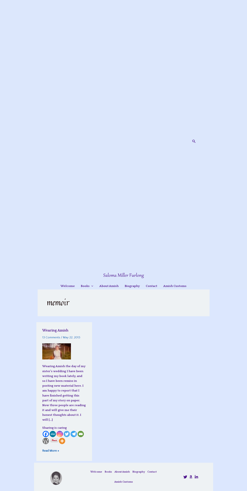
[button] (194, 141)
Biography (138, 471)
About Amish (122, 471)
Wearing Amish (55, 330)
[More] (62, 441)
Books (108, 471)
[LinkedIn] (196, 477)
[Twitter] (67, 434)
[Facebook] (46, 434)
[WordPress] (46, 441)
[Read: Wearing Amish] (56, 351)
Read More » (50, 450)
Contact (152, 471)
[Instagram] (60, 434)
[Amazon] (191, 477)
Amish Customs (123, 481)
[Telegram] (74, 434)
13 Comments (51, 337)
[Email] (81, 434)
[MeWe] (53, 434)
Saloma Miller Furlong (123, 276)
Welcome (96, 471)
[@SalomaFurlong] (185, 477)
